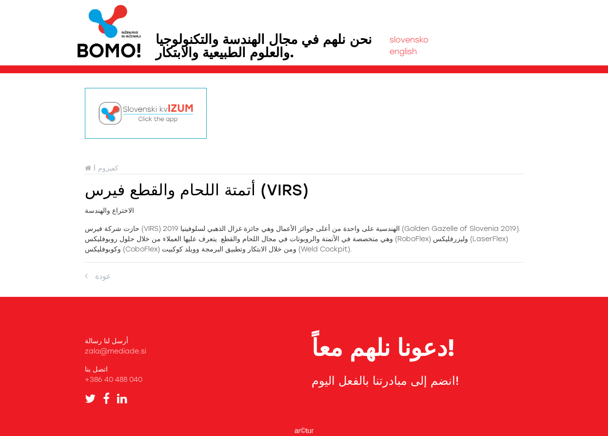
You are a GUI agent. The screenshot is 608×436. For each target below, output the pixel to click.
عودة (98, 276)
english (403, 51)
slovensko (409, 39)
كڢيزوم (108, 168)
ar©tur (304, 431)
